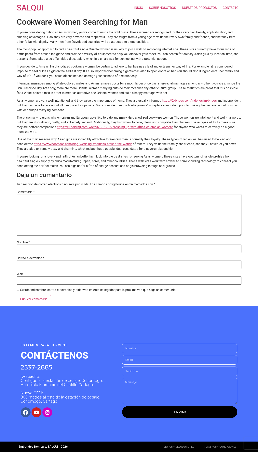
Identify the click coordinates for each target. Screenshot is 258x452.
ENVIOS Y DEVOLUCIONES (179, 446)
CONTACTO (230, 8)
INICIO (138, 8)
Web (20, 274)
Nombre (23, 242)
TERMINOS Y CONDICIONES (220, 446)
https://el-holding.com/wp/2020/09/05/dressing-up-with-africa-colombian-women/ (115, 127)
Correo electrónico (30, 258)
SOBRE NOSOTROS (162, 8)
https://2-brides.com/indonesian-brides (189, 100)
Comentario (26, 192)
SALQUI (30, 7)
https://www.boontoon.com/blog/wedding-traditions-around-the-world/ (83, 144)
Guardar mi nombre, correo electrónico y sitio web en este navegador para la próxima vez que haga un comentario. (98, 290)
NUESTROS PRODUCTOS (199, 8)
